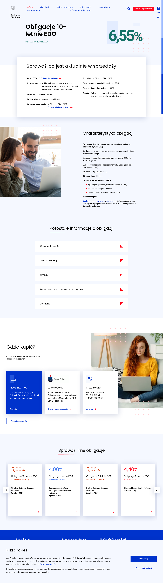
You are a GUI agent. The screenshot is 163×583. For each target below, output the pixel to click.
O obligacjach (33, 10)
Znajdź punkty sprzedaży (58, 409)
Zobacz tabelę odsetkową (59, 107)
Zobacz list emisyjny (49, 78)
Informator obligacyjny (80, 10)
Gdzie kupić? (85, 7)
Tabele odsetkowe (65, 7)
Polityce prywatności (48, 564)
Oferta (30, 7)
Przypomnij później (143, 568)
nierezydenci (111, 201)
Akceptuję (143, 558)
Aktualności (45, 7)
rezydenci (101, 201)
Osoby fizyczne (89, 201)
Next (157, 490)
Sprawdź (13, 409)
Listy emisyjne (104, 7)
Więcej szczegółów (19, 421)
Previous (6, 490)
